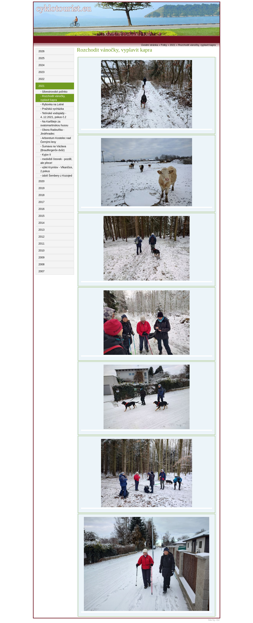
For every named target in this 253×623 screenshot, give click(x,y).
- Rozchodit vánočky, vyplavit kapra (52, 98)
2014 (42, 222)
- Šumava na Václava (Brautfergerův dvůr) (53, 148)
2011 (42, 243)
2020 (42, 181)
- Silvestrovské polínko (53, 91)
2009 (42, 257)
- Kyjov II (45, 154)
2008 (42, 264)
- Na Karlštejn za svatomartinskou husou (54, 123)
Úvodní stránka (149, 45)
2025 (42, 58)
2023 (42, 72)
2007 (42, 271)
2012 (42, 236)
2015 (42, 215)
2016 (42, 208)
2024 (42, 65)
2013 (42, 229)
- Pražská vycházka (52, 108)
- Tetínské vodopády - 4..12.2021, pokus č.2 (53, 115)
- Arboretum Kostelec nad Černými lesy (55, 139)
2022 (42, 78)
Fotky (164, 45)
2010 (42, 250)
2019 (42, 188)
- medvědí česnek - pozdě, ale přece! (56, 160)
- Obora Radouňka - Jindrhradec (52, 131)
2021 (42, 85)
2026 (42, 51)
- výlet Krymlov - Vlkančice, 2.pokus (56, 169)
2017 (42, 201)
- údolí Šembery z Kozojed (56, 175)
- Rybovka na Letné (52, 104)
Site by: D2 (213, 619)
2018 (42, 195)
